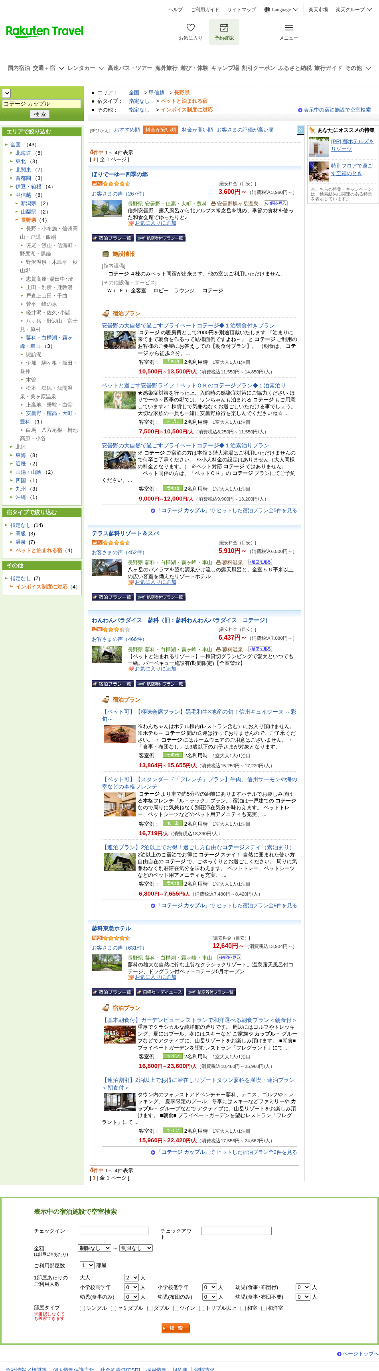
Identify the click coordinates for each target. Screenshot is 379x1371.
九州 (21, 489)
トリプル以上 (221, 1308)
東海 (21, 455)
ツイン (187, 1308)
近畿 (21, 464)
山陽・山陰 (28, 472)
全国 (134, 93)
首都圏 (23, 178)
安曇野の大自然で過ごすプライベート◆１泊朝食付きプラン (188, 325)
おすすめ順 (127, 130)
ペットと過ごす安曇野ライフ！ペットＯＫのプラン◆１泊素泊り (194, 385)
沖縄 (21, 497)
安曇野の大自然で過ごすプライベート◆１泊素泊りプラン (185, 445)
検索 (176, 1328)
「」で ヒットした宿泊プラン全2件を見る (226, 1152)
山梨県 (28, 212)
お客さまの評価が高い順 (245, 130)
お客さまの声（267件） (119, 194)
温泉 (21, 542)
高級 (21, 534)
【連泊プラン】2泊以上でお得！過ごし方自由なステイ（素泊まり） (198, 847)
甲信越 (156, 93)
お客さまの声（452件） (119, 552)
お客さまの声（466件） (119, 639)
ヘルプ (175, 9)
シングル (96, 1308)
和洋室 (275, 1308)
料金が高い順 (197, 130)
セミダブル (130, 1308)
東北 (21, 161)
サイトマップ (241, 9)
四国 (21, 480)
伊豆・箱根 (28, 187)
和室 (252, 1308)
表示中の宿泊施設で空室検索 (337, 110)
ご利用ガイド (205, 9)
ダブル (161, 1308)
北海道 (23, 153)
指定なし (139, 101)
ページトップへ (361, 1354)
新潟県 (28, 203)
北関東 (23, 170)
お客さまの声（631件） (119, 948)
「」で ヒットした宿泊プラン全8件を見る (226, 905)
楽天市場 (318, 9)
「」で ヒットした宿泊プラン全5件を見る (226, 510)
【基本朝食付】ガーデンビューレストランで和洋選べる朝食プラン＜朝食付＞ (199, 1020)
